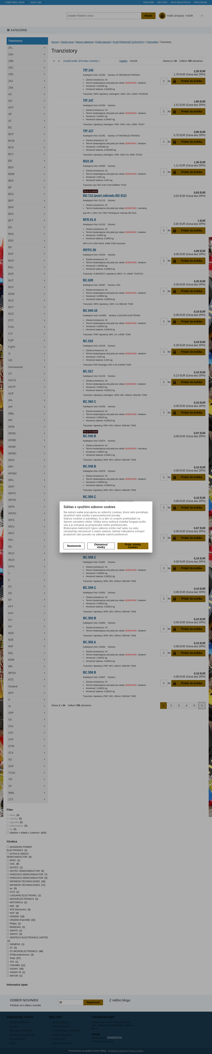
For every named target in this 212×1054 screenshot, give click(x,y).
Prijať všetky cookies (133, 546)
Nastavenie (74, 545)
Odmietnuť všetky (101, 546)
